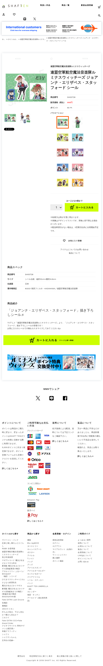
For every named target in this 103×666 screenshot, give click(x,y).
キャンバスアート (34, 549)
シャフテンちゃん (9, 637)
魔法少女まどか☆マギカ (12, 586)
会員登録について (85, 552)
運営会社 (21, 656)
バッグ (30, 562)
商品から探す (33, 534)
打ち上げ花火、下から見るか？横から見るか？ (13, 613)
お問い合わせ (83, 562)
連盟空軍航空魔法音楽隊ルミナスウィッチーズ (33, 39)
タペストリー (32, 546)
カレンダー (31, 592)
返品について (74, 253)
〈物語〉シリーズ (9, 576)
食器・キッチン (33, 595)
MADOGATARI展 (9, 597)
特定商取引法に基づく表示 (41, 656)
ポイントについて (85, 559)
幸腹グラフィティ (9, 631)
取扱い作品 (45, 5)
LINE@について (84, 555)
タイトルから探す (13, 39)
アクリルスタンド (34, 568)
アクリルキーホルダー (36, 571)
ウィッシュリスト (60, 555)
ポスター (31, 552)
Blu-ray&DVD (33, 543)
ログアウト (57, 546)
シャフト (5, 634)
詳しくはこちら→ (10, 468)
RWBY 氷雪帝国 (8, 549)
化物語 (5, 603)
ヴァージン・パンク (10, 540)
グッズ (30, 565)
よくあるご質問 (84, 540)
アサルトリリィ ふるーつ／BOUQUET (13, 572)
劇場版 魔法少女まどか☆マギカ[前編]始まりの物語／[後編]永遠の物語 (13, 591)
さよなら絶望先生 (9, 582)
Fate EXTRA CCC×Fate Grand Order (12, 622)
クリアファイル (33, 577)
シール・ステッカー (35, 580)
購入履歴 (56, 558)
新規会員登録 (87, 5)
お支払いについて (85, 546)
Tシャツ (30, 559)
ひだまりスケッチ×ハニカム (13, 579)
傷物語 (5, 606)
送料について (83, 543)
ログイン (56, 543)
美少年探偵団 (7, 557)
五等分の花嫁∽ (8, 640)
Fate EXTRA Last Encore (13, 600)
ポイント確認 (58, 561)
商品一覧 (66, 5)
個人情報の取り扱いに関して (69, 656)
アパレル (31, 555)
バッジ (30, 583)
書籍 (29, 540)
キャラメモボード (34, 574)
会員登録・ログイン (62, 534)
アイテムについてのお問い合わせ (74, 249)
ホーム (4, 39)
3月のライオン (8, 609)
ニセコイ (5, 617)
